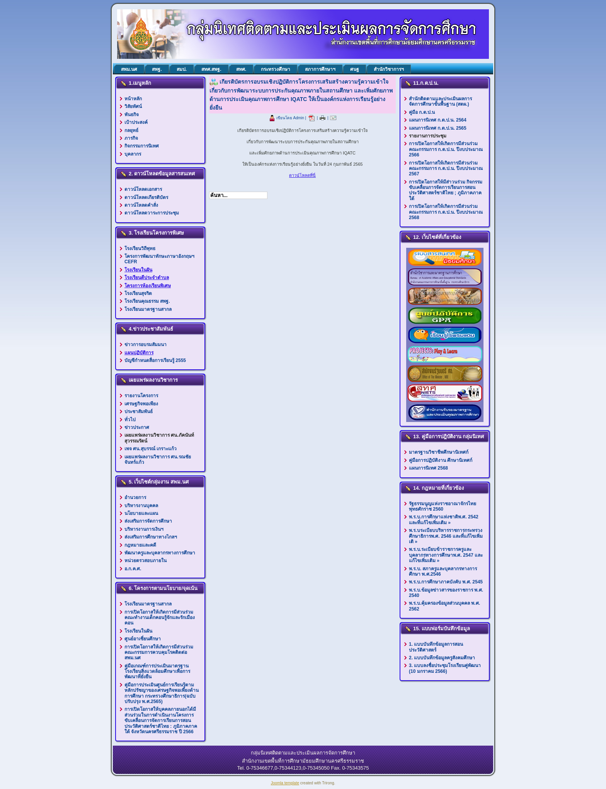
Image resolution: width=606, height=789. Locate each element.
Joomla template (285, 783)
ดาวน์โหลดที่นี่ (302, 175)
